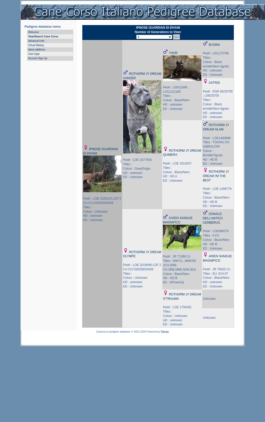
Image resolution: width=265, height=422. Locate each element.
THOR (173, 53)
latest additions (36, 49)
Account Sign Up (37, 58)
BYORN (214, 45)
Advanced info (36, 40)
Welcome (33, 32)
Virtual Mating (36, 45)
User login (34, 54)
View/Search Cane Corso (43, 36)
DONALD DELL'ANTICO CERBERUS (213, 218)
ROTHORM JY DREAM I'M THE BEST (216, 176)
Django (165, 331)
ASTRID (214, 83)
